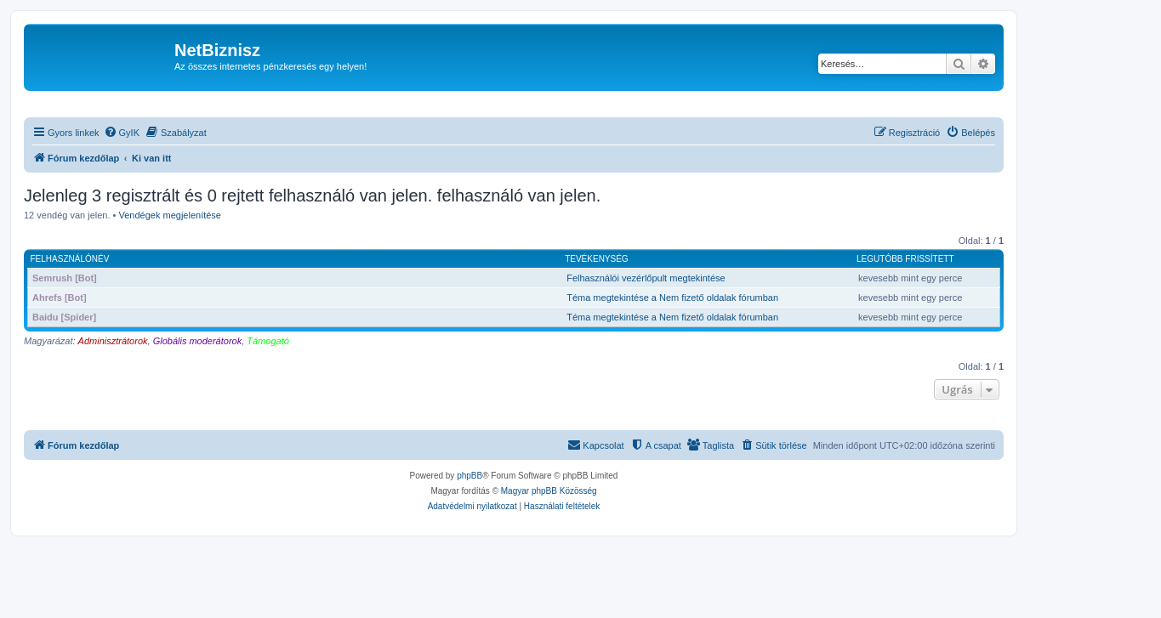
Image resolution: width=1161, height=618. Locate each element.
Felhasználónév (70, 259)
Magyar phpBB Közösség (549, 491)
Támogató (268, 341)
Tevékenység (596, 259)
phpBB (469, 475)
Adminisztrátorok (113, 341)
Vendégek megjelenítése (170, 215)
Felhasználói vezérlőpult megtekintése (646, 278)
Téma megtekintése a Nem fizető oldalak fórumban (672, 297)
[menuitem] (121, 132)
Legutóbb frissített (905, 259)
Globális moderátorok (197, 341)
